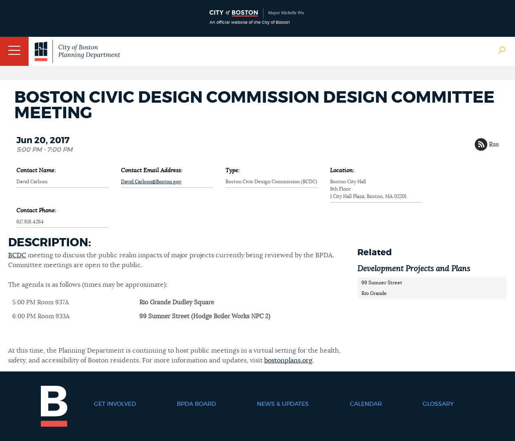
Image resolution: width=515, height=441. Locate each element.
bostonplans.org (288, 360)
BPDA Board (196, 404)
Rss (494, 144)
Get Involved (115, 404)
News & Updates (283, 404)
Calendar (366, 404)
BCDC (17, 255)
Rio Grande (374, 293)
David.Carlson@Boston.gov (151, 181)
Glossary (438, 404)
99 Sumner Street (381, 282)
